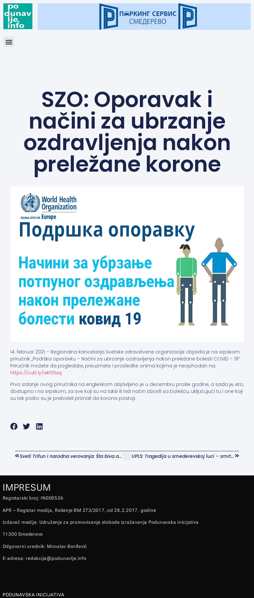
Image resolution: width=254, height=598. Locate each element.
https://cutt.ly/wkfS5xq (36, 372)
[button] (8, 41)
